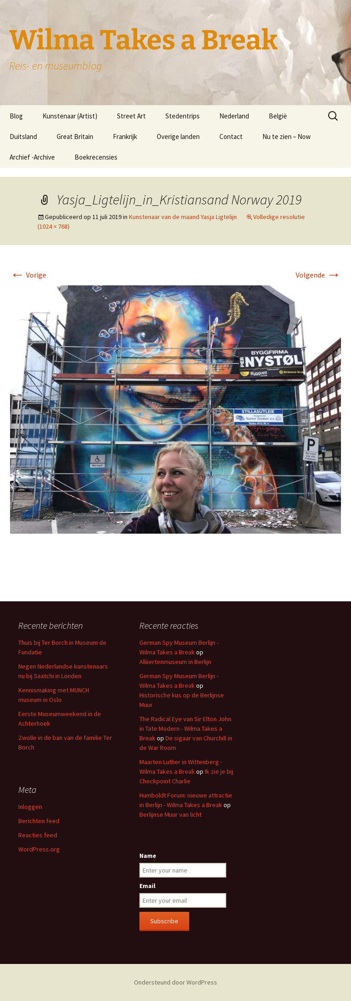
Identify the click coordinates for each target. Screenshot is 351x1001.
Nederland (234, 116)
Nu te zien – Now (286, 136)
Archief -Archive (32, 157)
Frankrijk (125, 136)
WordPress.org (39, 849)
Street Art (131, 116)
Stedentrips (182, 116)
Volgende (318, 274)
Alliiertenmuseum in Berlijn (175, 662)
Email (147, 886)
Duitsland (23, 136)
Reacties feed (37, 835)
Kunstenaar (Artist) (70, 116)
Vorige (28, 274)
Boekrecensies (95, 157)
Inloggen (30, 807)
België (278, 116)
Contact (231, 136)
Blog (16, 116)
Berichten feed (38, 821)
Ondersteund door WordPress (175, 982)
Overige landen (178, 136)
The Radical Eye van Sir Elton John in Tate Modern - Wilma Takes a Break (185, 728)
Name (147, 855)
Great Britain (75, 136)
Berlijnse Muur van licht (170, 814)
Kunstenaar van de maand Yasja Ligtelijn (183, 217)
